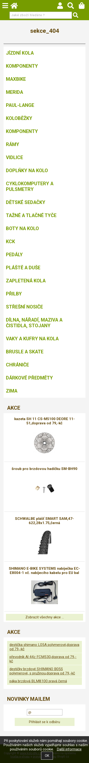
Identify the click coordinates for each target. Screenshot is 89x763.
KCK (10, 241)
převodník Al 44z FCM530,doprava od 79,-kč (42, 659)
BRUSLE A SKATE (24, 352)
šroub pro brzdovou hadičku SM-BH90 (44, 469)
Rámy (12, 144)
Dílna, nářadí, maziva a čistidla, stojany (34, 322)
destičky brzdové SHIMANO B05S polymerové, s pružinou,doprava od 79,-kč (42, 671)
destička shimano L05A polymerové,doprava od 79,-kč (44, 647)
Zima (11, 391)
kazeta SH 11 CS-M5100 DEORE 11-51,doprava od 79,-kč (44, 421)
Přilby (14, 294)
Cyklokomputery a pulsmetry (29, 186)
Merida (14, 92)
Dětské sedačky (25, 202)
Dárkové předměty (29, 378)
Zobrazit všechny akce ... (44, 617)
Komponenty (22, 66)
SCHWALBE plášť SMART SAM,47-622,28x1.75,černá (44, 521)
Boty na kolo (22, 228)
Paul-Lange (20, 105)
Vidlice (14, 157)
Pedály (14, 254)
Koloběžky (19, 118)
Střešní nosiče (24, 307)
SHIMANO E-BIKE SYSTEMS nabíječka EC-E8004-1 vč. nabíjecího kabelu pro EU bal (44, 570)
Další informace (69, 749)
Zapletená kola (26, 281)
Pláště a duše (23, 267)
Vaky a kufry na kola (32, 338)
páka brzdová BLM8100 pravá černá (38, 681)
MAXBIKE (16, 79)
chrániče (17, 365)
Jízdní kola (20, 53)
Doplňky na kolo (27, 170)
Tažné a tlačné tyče (31, 215)
